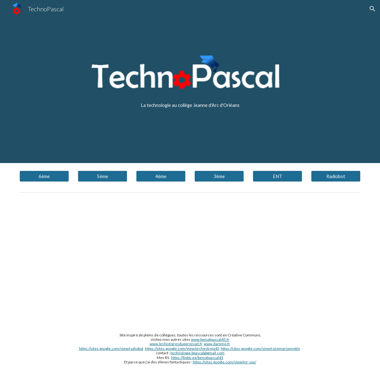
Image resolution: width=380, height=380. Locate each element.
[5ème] (102, 176)
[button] (372, 8)
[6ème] (44, 176)
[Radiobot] (335, 176)
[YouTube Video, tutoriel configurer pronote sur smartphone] (190, 259)
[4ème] (160, 176)
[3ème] (219, 176)
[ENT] (277, 176)
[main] (190, 105)
